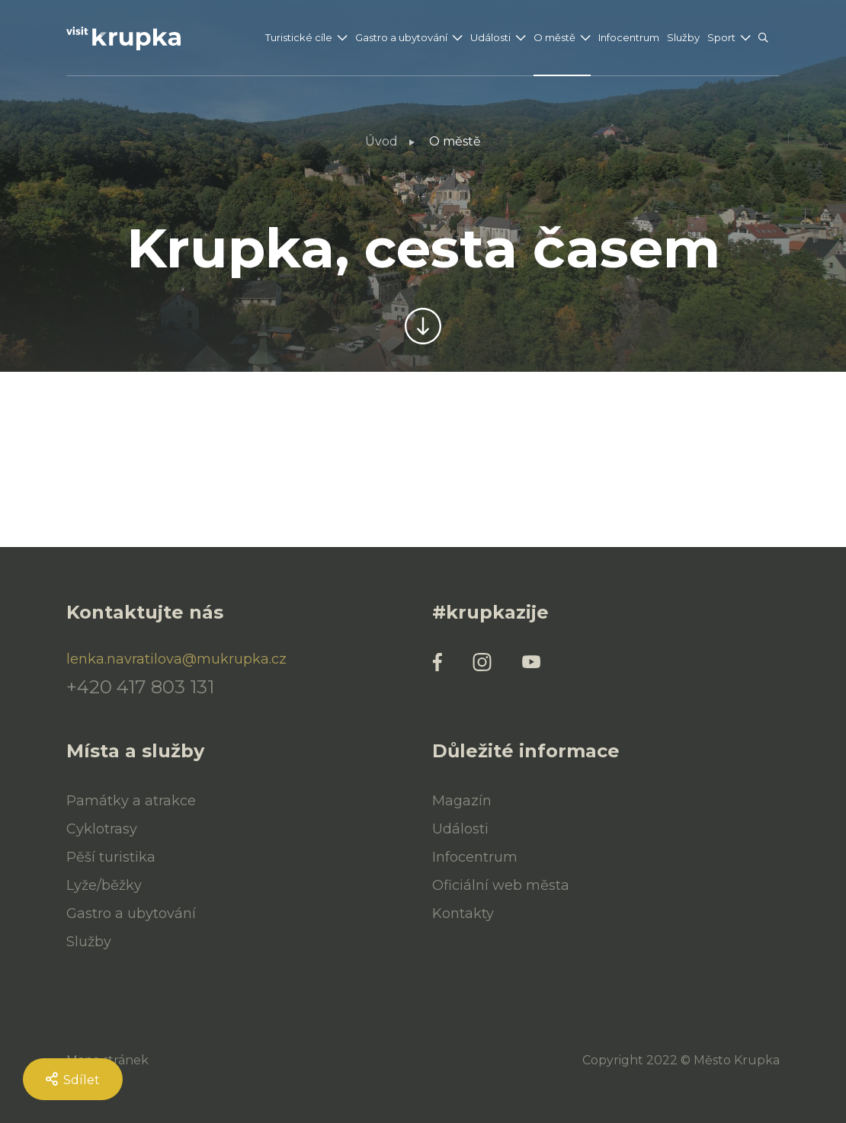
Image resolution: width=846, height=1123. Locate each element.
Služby (683, 37)
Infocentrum (628, 37)
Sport (721, 37)
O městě (554, 37)
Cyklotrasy (101, 829)
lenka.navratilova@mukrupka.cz (176, 659)
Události (490, 37)
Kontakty (463, 913)
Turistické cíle (298, 37)
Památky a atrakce (131, 800)
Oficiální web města (500, 885)
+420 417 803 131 (140, 687)
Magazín (462, 800)
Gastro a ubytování (401, 37)
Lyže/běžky (104, 885)
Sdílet (73, 1079)
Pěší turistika (110, 857)
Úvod (381, 141)
